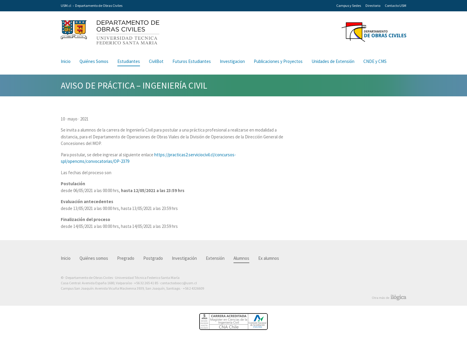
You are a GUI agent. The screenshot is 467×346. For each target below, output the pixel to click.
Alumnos (241, 258)
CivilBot (156, 61)
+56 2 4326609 (193, 288)
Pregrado (125, 258)
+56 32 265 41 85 (146, 283)
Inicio (66, 61)
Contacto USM (395, 5)
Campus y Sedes (348, 5)
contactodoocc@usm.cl (178, 283)
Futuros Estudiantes (191, 61)
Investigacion (232, 61)
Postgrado (153, 258)
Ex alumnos (268, 258)
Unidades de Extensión (333, 61)
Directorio (372, 5)
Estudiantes (128, 61)
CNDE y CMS (375, 61)
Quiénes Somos (94, 61)
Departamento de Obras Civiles (98, 5)
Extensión (215, 258)
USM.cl (66, 5)
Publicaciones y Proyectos (278, 61)
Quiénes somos (94, 258)
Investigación (184, 258)
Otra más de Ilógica (389, 298)
